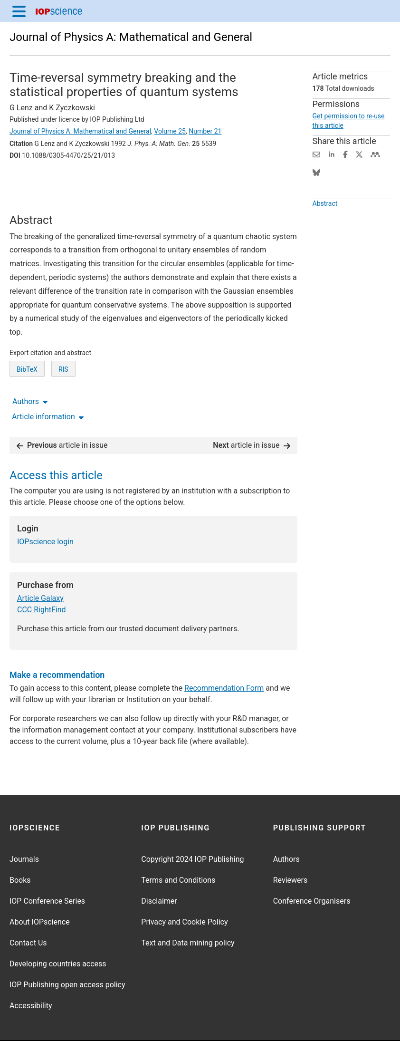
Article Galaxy (40, 568)
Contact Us (28, 913)
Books (20, 850)
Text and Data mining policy (187, 913)
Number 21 (205, 131)
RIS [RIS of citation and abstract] (63, 382)
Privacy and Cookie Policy (184, 892)
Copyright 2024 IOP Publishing (192, 829)
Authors (30, 181)
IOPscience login (45, 512)
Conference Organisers (312, 871)
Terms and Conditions (178, 850)
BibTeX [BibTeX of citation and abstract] (27, 382)
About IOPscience (40, 892)
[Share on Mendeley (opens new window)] (375, 153)
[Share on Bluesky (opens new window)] (316, 171)
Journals (24, 829)
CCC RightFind (41, 580)
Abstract (325, 203)
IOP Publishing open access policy (67, 955)
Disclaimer (159, 871)
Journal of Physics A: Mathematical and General (131, 37)
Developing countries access (58, 934)
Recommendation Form (224, 658)
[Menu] (19, 11)
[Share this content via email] (316, 153)
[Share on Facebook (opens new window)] (345, 153)
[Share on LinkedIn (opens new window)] (331, 153)
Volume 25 (170, 131)
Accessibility (31, 976)
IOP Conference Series (47, 871)
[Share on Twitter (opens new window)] (359, 153)
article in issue (62, 415)
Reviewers (290, 850)
